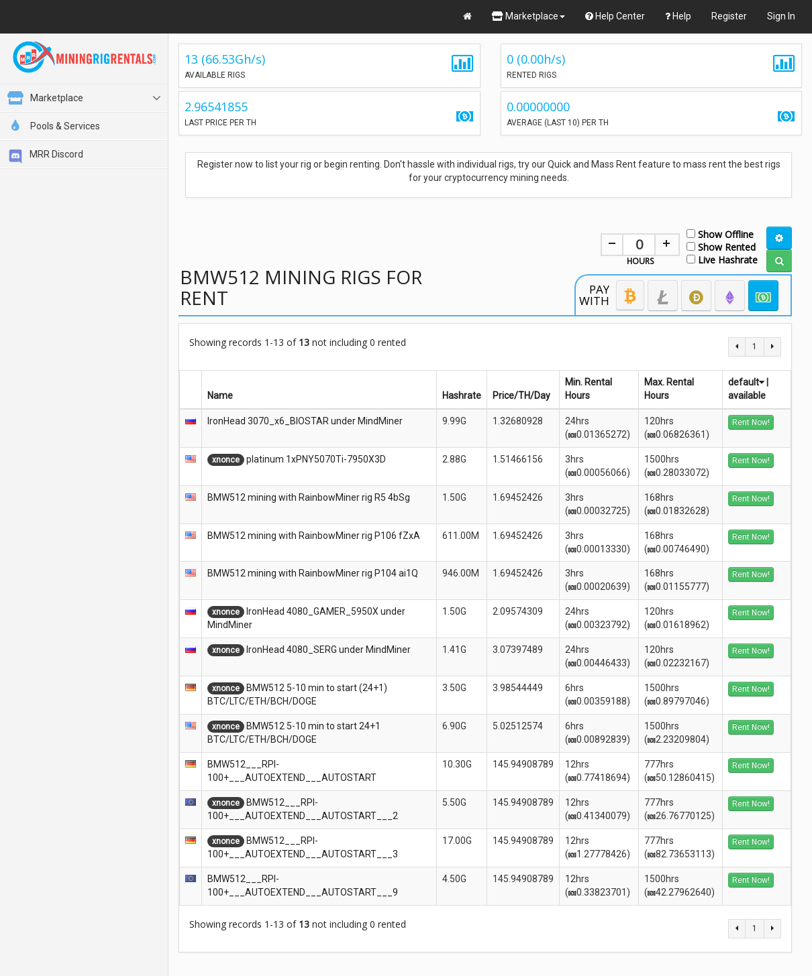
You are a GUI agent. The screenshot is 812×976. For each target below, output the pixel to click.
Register (729, 16)
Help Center (615, 16)
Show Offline (720, 233)
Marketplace (528, 16)
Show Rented (721, 246)
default (746, 382)
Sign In (781, 16)
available (747, 395)
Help (678, 16)
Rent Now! (751, 422)
